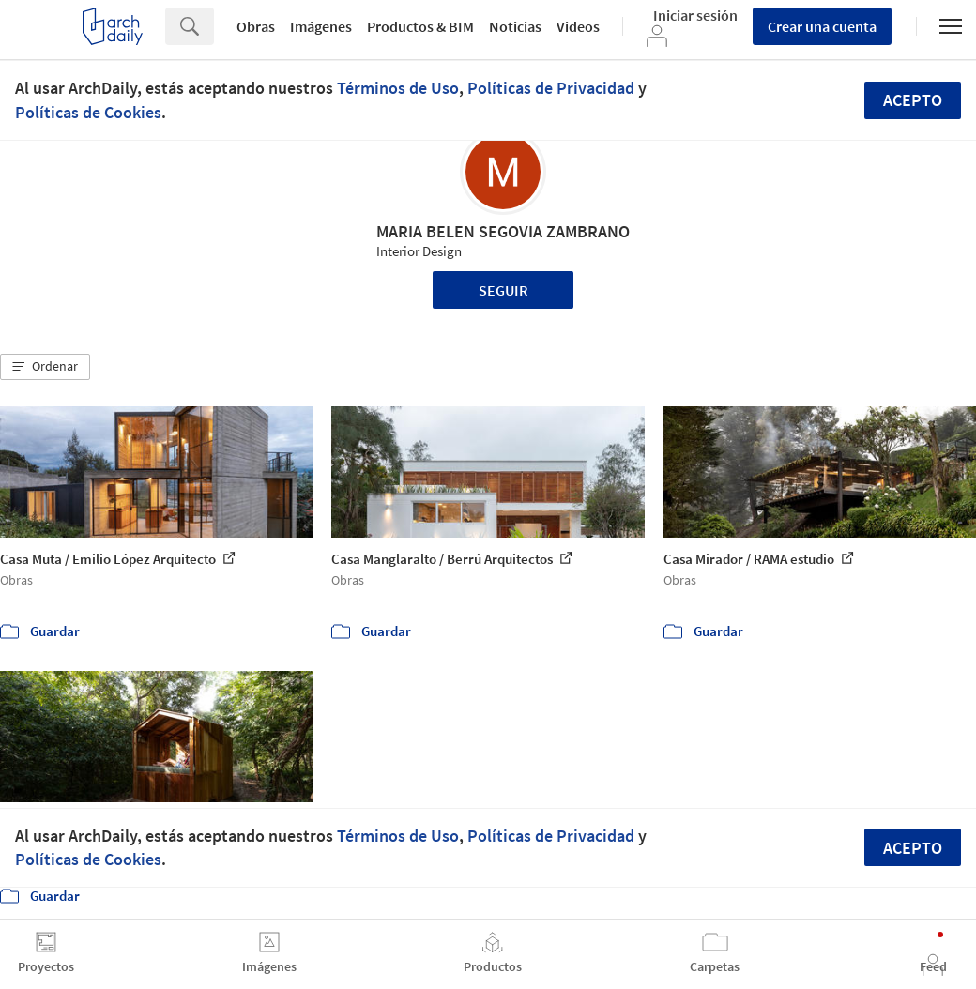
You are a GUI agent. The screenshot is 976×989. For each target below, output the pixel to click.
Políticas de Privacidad (550, 88)
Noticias (515, 26)
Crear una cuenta (822, 26)
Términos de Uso (398, 88)
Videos (578, 26)
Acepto (912, 100)
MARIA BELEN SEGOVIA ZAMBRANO (503, 231)
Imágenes (321, 26)
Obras (255, 26)
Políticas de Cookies (88, 112)
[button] (45, 367)
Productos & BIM (420, 26)
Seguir (503, 290)
